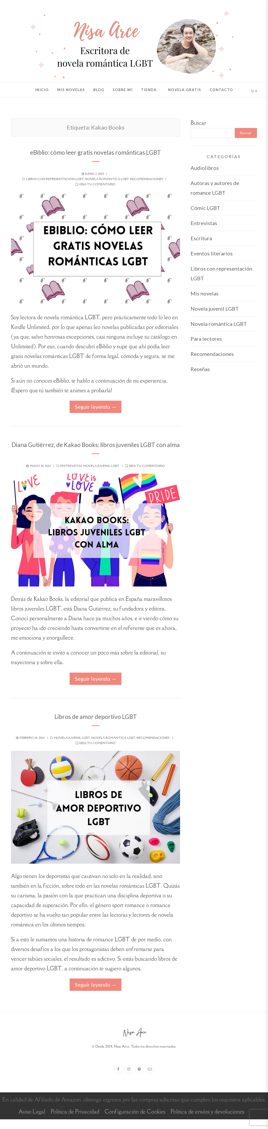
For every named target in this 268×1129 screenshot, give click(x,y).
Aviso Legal (32, 1121)
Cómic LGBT (205, 208)
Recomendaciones (146, 179)
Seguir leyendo (92, 407)
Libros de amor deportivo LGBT (96, 725)
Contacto (221, 90)
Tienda (149, 90)
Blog (98, 90)
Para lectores (206, 339)
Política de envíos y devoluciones (207, 1121)
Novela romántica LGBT (107, 179)
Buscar (198, 122)
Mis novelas (71, 90)
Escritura (201, 238)
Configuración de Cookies (134, 1121)
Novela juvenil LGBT (101, 475)
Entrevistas (71, 475)
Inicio (42, 90)
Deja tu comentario (97, 184)
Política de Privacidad (75, 1121)
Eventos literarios (212, 253)
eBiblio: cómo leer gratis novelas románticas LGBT (95, 151)
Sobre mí (123, 90)
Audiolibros (205, 168)
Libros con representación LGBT (54, 179)
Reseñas (200, 369)
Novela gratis (184, 90)
